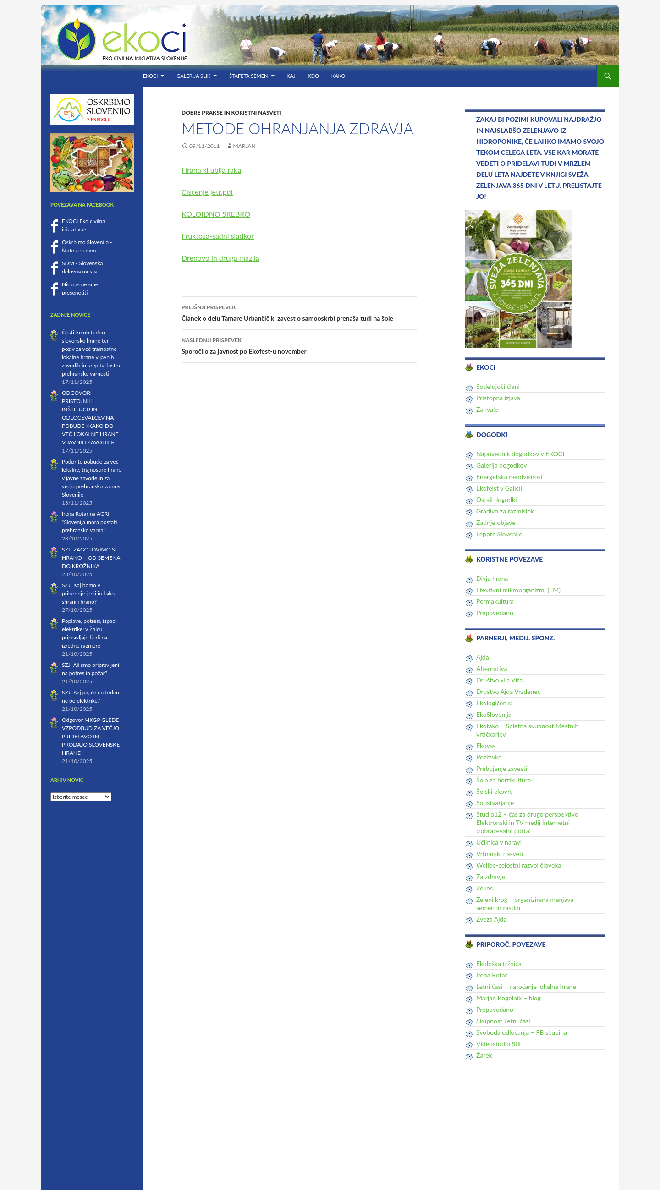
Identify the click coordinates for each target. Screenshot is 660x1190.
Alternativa (491, 668)
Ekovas (486, 745)
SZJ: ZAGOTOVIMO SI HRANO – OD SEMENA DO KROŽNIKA (91, 557)
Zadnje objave (496, 522)
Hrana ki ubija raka (211, 169)
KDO (313, 76)
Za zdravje (490, 876)
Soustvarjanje (495, 803)
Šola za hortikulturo (503, 780)
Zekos (484, 888)
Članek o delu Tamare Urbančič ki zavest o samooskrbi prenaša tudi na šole (299, 312)
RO (245, 213)
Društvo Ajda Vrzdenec (508, 691)
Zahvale (487, 409)
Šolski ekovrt (494, 791)
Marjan (244, 145)
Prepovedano (494, 613)
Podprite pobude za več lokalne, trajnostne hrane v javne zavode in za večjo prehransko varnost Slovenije (92, 478)
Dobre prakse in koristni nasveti (231, 112)
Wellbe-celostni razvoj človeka (518, 865)
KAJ (290, 76)
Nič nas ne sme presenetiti (80, 288)
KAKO (338, 76)
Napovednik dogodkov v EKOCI (520, 454)
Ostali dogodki (496, 499)
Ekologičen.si (494, 703)
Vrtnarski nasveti (499, 853)
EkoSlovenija (494, 714)
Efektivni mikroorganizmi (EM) (518, 590)
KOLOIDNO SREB (211, 213)
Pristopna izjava (498, 398)
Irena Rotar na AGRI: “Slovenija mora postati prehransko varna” (89, 522)
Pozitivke (488, 757)
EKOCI (150, 76)
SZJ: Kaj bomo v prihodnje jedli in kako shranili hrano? (88, 593)
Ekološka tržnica (499, 963)
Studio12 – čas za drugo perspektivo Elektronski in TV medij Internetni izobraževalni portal (527, 822)
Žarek (484, 1055)
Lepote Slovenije (499, 534)
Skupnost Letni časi (503, 1021)
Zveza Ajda (491, 919)
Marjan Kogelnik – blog (508, 998)
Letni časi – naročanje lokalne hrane (526, 986)
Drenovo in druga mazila (220, 257)
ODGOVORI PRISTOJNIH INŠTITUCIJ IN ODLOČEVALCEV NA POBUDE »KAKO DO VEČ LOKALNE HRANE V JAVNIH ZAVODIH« (90, 417)
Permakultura (495, 601)
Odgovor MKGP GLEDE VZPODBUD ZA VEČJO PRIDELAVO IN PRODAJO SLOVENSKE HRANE (91, 736)
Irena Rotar (491, 975)
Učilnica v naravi (499, 842)
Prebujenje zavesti (501, 768)
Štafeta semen (248, 76)
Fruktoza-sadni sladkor (218, 235)
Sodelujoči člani (498, 386)
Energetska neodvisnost (509, 476)
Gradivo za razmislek (505, 511)
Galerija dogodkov (501, 465)
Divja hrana (492, 578)
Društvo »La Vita (499, 680)
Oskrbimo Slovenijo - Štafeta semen (87, 246)
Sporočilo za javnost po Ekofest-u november (299, 345)
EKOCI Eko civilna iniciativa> (83, 225)
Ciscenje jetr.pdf (207, 191)
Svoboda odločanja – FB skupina (521, 1032)
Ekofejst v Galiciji (499, 488)
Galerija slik (193, 76)
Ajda (482, 657)
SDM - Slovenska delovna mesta (82, 267)
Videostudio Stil (498, 1044)
